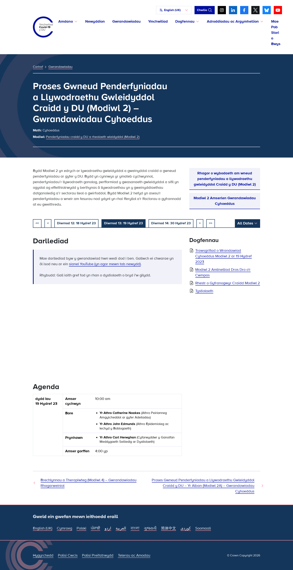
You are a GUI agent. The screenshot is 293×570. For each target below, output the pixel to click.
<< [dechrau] (37, 223)
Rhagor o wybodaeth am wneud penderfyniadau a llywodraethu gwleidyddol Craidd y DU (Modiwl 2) (225, 179)
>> (210, 223)
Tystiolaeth (204, 291)
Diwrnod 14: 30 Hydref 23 (171, 223)
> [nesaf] (200, 223)
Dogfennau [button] (185, 21)
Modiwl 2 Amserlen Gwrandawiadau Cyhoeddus (225, 201)
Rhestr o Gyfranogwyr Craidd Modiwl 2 (227, 283)
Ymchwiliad (158, 21)
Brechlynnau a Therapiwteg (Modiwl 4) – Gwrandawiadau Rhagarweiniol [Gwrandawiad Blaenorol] (88, 483)
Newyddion (95, 21)
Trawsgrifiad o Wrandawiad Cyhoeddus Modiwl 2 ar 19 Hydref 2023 (223, 256)
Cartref (38, 67)
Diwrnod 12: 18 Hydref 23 (76, 223)
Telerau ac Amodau (134, 555)
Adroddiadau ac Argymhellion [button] (233, 21)
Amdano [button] (65, 21)
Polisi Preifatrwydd (97, 555)
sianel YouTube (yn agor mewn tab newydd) (105, 264)
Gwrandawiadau (126, 21)
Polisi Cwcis (68, 555)
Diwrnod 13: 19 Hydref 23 (123, 223)
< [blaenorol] (48, 223)
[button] (174, 10)
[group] (107, 426)
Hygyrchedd (43, 555)
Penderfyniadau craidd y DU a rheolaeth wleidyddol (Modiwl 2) (92, 137)
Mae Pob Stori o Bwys (275, 32)
